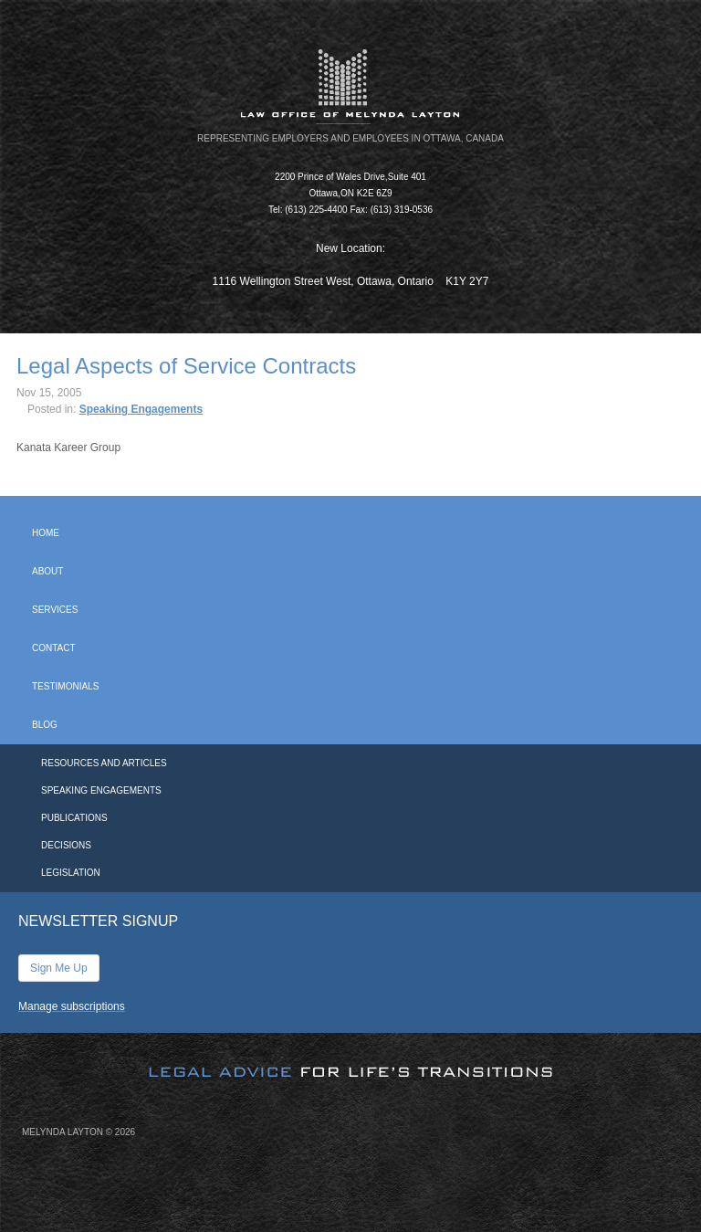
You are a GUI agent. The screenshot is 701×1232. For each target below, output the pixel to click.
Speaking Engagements (141, 409)
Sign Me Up (59, 968)
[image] (350, 1056)
